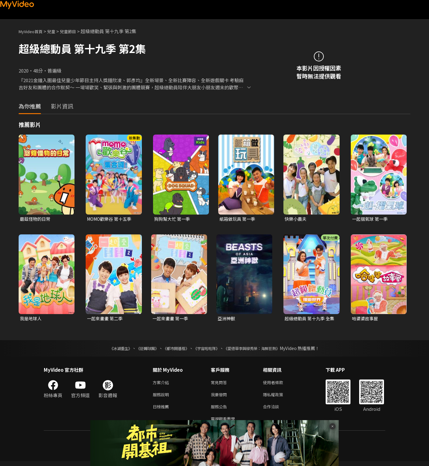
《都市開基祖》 (173, 349)
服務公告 (220, 410)
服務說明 (162, 397)
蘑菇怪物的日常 (36, 219)
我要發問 (220, 397)
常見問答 (220, 384)
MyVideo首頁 (33, 31)
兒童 (56, 31)
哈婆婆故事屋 (366, 319)
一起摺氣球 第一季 (371, 219)
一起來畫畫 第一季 (171, 319)
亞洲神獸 (227, 319)
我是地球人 (31, 319)
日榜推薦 (162, 410)
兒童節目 (74, 31)
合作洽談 (276, 410)
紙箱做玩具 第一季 (238, 219)
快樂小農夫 (296, 219)
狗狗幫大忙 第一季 (173, 219)
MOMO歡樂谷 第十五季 (111, 219)
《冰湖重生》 (110, 349)
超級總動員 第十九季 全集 (309, 319)
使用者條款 (278, 384)
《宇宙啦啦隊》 (207, 349)
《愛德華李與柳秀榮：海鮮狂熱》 (259, 349)
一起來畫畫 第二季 (106, 319)
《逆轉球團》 (140, 349)
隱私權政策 (278, 397)
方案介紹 (162, 384)
